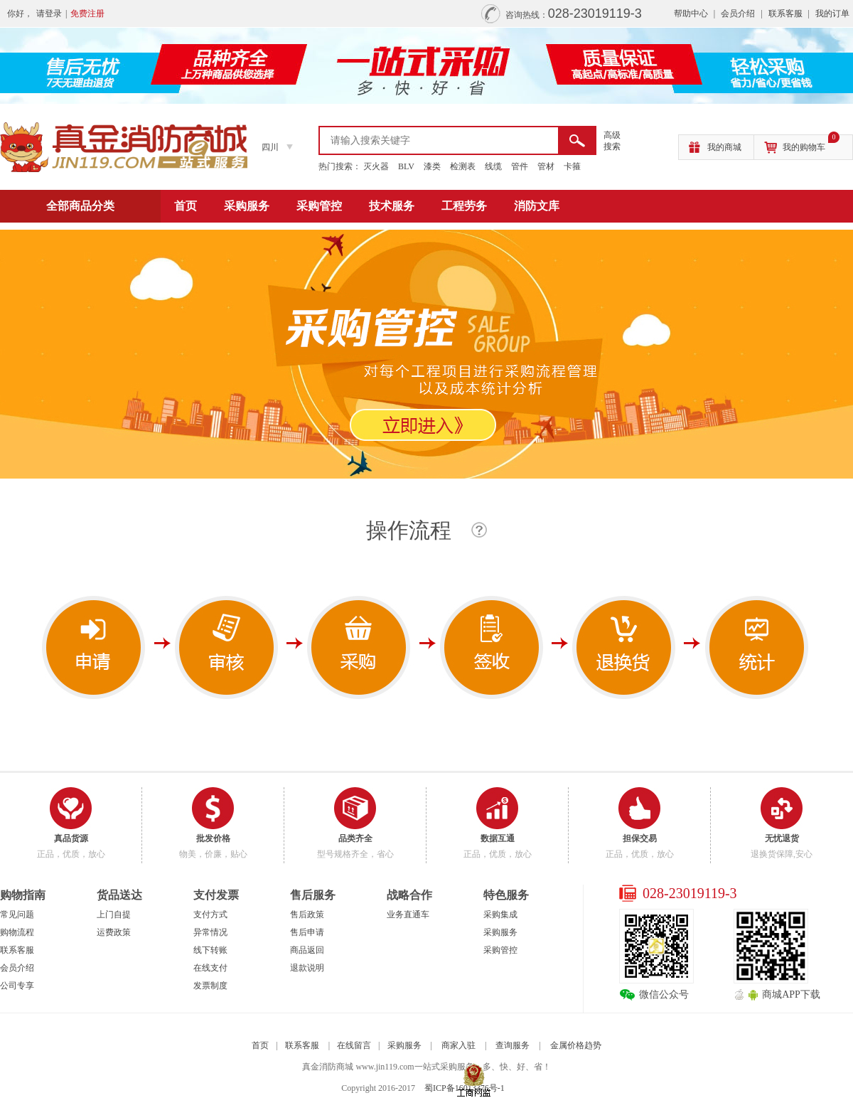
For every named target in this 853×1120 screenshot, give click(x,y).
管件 (519, 166)
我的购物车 (811, 143)
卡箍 (572, 166)
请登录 (49, 13)
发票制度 (210, 986)
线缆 (493, 166)
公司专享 (17, 986)
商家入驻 (458, 1045)
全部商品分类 (80, 206)
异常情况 (210, 932)
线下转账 (210, 950)
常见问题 (17, 914)
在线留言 (354, 1045)
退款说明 (307, 968)
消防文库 (536, 206)
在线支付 (210, 968)
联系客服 (785, 13)
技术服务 (391, 206)
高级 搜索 (612, 140)
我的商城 (724, 147)
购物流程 (17, 932)
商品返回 (307, 950)
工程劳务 (464, 206)
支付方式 (210, 914)
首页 (185, 206)
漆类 (432, 166)
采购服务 (246, 206)
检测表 (463, 166)
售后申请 (307, 932)
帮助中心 (691, 13)
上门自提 (114, 914)
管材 (545, 166)
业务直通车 (408, 914)
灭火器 (376, 166)
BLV (406, 166)
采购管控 (319, 206)
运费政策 (114, 932)
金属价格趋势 (575, 1045)
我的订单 (832, 13)
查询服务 (512, 1045)
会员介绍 (738, 13)
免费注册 (87, 13)
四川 (270, 147)
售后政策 (307, 914)
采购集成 (500, 914)
